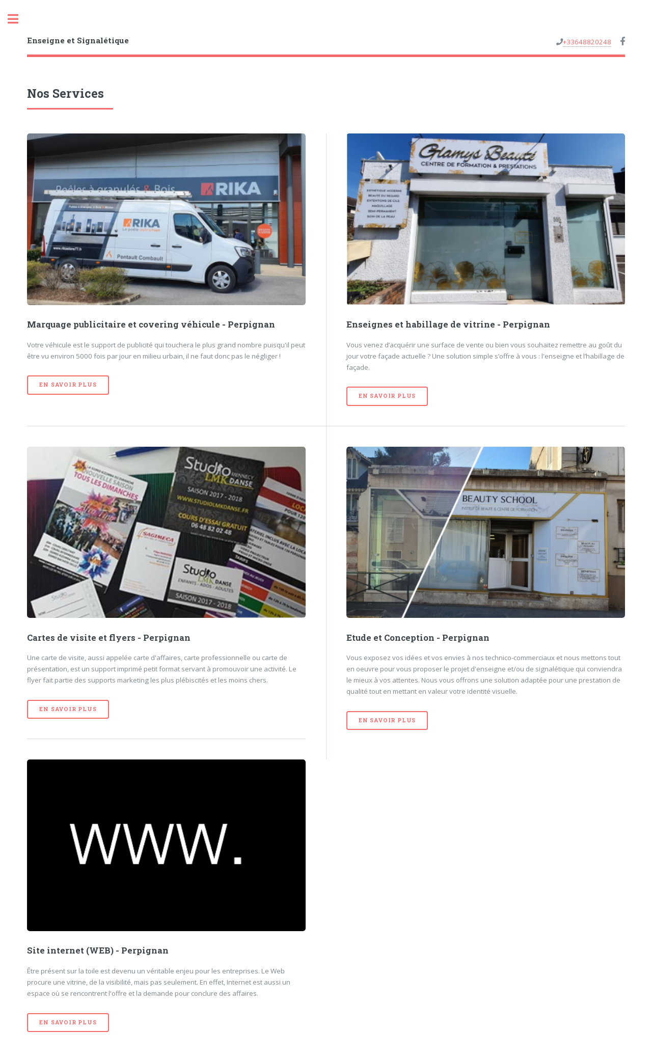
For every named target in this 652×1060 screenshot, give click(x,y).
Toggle (18, 19)
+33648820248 (587, 41)
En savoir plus (67, 384)
